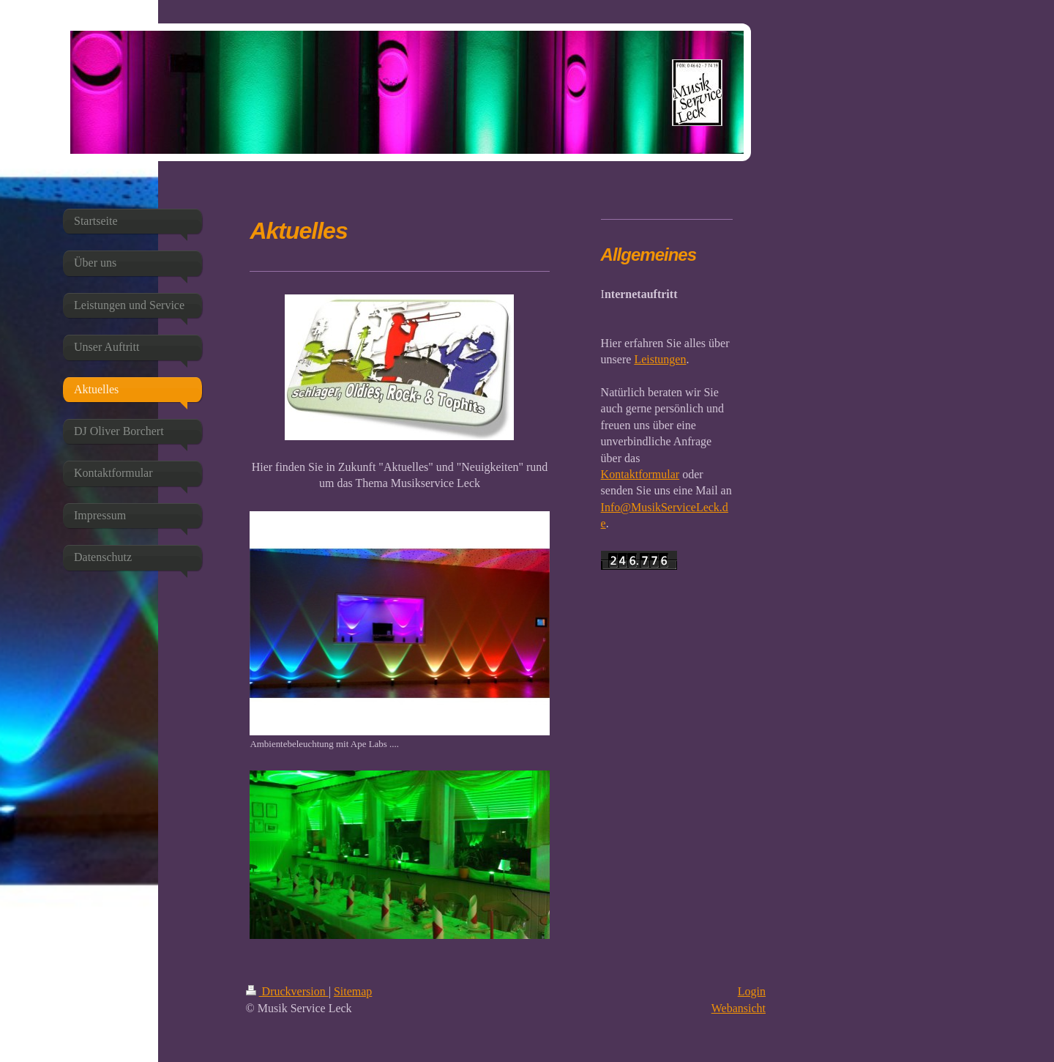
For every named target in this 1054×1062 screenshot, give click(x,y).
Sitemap (353, 991)
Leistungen (660, 359)
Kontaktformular (640, 474)
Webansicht (738, 1008)
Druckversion (287, 991)
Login (752, 991)
